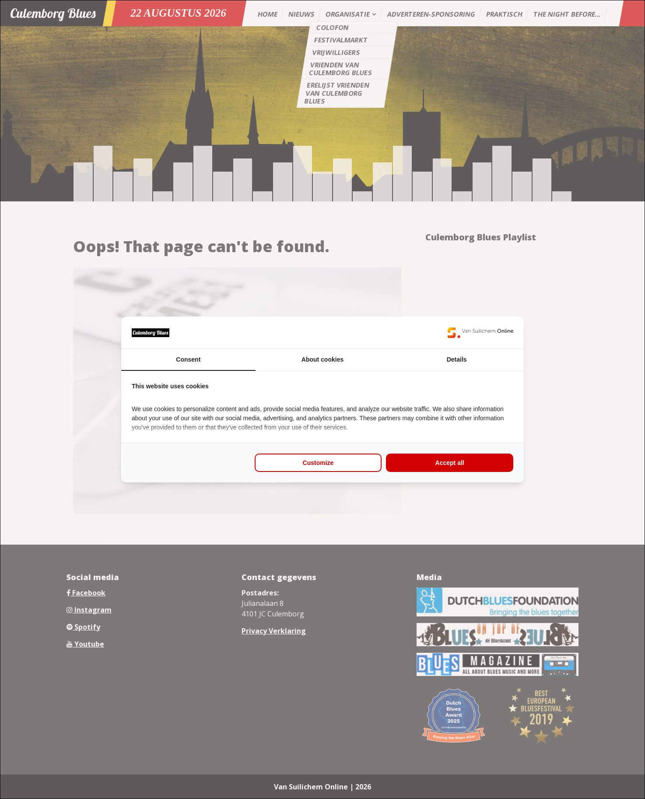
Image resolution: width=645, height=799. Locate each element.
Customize (318, 462)
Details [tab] (457, 359)
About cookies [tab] (322, 359)
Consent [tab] (188, 359)
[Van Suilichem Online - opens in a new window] (480, 332)
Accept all (449, 462)
